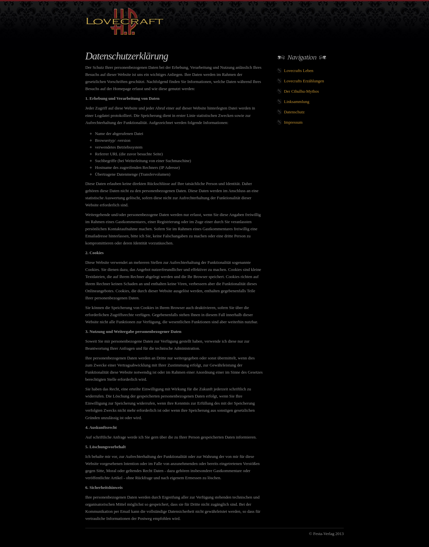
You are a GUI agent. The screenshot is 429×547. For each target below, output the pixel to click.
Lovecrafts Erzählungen (304, 80)
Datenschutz (294, 111)
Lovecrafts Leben (298, 70)
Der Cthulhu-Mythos (301, 91)
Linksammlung (296, 101)
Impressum (293, 122)
